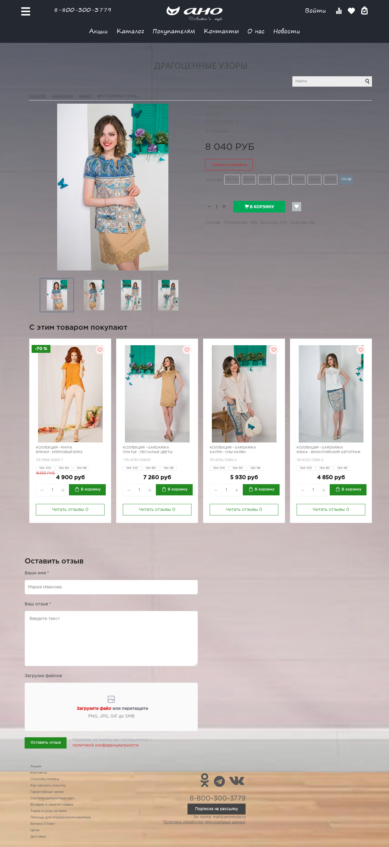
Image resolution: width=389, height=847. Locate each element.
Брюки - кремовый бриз (59, 452)
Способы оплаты (44, 779)
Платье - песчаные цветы (148, 452)
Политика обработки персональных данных (204, 822)
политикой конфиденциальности (106, 745)
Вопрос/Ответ (42, 823)
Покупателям (174, 31)
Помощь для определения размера (60, 817)
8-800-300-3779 (83, 10)
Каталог (130, 31)
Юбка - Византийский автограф (328, 452)
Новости (286, 31)
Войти (316, 10)
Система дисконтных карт (52, 798)
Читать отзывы (70, 509)
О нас (256, 31)
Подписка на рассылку (216, 809)
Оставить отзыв (46, 742)
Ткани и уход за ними (48, 811)
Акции (98, 31)
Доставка (38, 836)
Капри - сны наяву (228, 452)
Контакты (221, 31)
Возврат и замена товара (51, 804)
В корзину (259, 206)
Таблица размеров (229, 165)
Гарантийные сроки (47, 792)
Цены (35, 830)
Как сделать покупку (48, 785)
